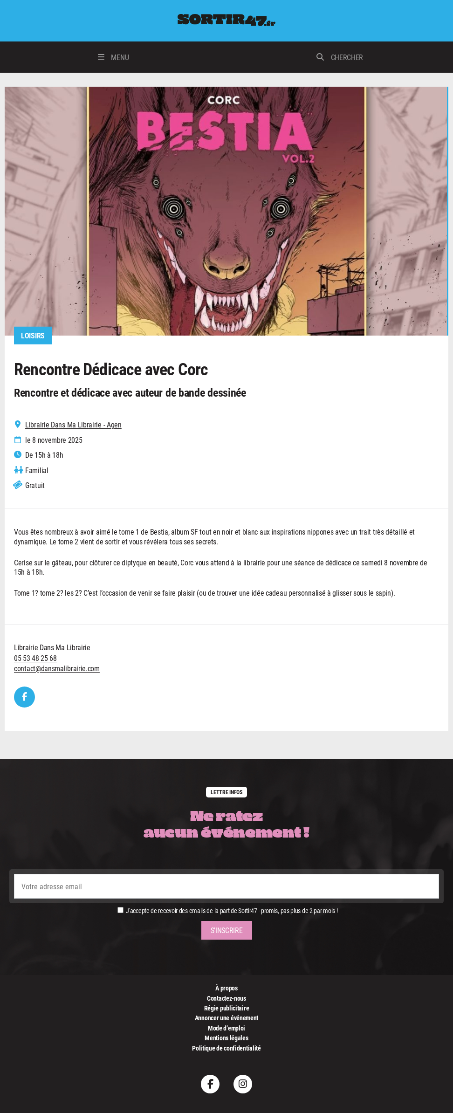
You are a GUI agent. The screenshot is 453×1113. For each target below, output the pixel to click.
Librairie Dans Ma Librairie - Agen (73, 424)
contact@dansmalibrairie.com (57, 668)
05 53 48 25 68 (35, 658)
